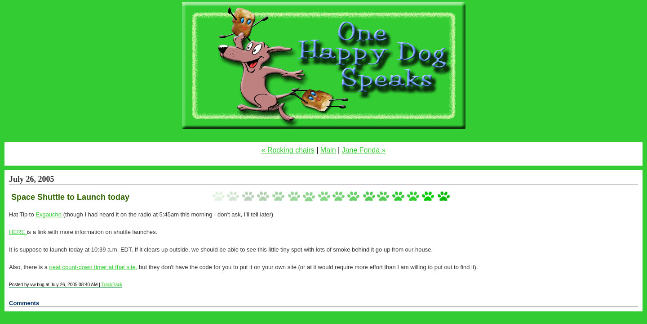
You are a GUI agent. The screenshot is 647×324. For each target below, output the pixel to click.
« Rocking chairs (288, 150)
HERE (18, 232)
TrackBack (111, 284)
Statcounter (18, 320)
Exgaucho (49, 214)
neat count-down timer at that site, (93, 267)
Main (328, 150)
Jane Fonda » (364, 150)
